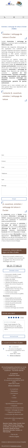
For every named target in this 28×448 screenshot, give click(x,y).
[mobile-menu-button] (23, 17)
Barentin (12, 230)
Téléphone (4, 173)
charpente (24, 218)
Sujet (2, 179)
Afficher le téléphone (15, 355)
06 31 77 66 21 (14, 265)
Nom (2, 155)
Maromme (17, 232)
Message (3, 185)
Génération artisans (16, 446)
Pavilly (23, 232)
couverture (12, 219)
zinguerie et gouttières (13, 218)
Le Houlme (22, 228)
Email (2, 167)
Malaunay (4, 230)
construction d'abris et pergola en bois (14, 220)
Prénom (3, 161)
